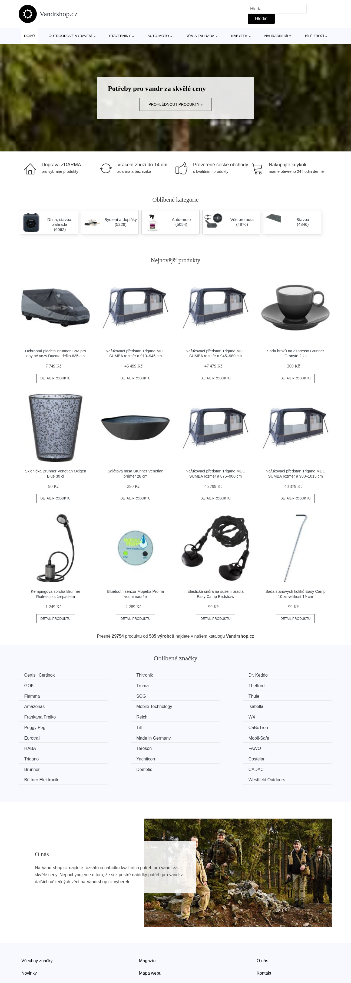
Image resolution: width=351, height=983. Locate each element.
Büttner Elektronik (203, 746)
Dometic (33, 746)
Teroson (194, 726)
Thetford (114, 685)
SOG (272, 685)
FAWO (273, 726)
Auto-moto (158, 36)
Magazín (147, 927)
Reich (111, 705)
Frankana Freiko (41, 705)
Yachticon (115, 736)
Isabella (274, 695)
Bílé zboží (314, 36)
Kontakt (264, 939)
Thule (30, 695)
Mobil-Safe (35, 726)
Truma (31, 685)
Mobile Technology (204, 695)
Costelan (194, 736)
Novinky (29, 939)
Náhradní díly (277, 36)
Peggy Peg (277, 705)
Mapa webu (150, 939)
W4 (189, 705)
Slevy (26, 951)
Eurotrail (194, 716)
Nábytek (239, 36)
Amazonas (116, 695)
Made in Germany (284, 716)
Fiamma (194, 685)
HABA (112, 726)
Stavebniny (120, 36)
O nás (262, 927)
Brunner (274, 736)
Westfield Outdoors (285, 746)
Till (28, 716)
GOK (272, 675)
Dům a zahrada (200, 36)
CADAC (113, 746)
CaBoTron (115, 716)
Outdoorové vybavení (70, 36)
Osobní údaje (152, 951)
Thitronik (114, 675)
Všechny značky (37, 927)
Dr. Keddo (196, 675)
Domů (29, 36)
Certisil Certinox (40, 675)
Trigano (32, 736)
